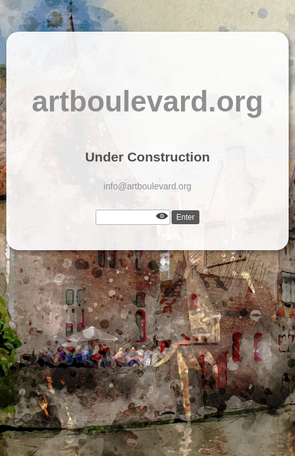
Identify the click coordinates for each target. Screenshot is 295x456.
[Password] (133, 217)
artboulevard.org (147, 101)
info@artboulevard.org (148, 186)
